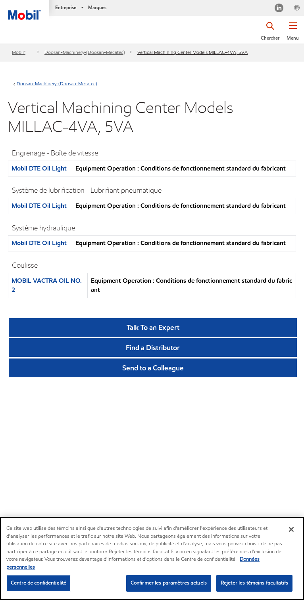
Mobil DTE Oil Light (39, 168)
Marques (97, 7)
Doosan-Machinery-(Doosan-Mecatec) (84, 52)
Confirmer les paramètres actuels (169, 583)
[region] (152, 558)
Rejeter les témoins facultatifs (254, 583)
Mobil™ (18, 52)
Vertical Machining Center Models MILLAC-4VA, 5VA (192, 52)
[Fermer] (291, 529)
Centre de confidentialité (38, 583)
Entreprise (65, 7)
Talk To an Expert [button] (153, 327)
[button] (292, 34)
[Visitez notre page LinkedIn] (279, 9)
